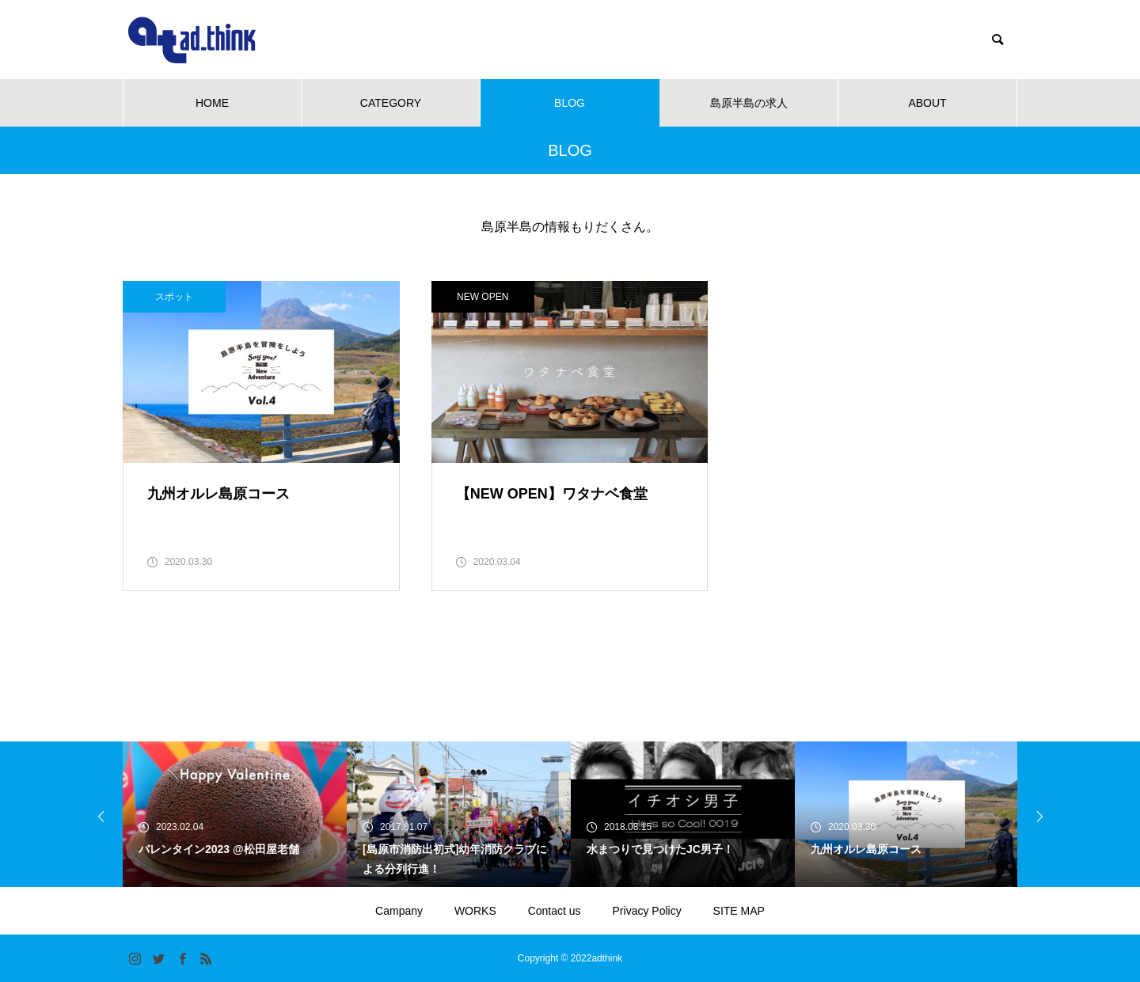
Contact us (554, 910)
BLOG (569, 103)
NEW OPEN (482, 296)
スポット (174, 296)
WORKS (475, 910)
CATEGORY (390, 103)
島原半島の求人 (749, 103)
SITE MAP (739, 910)
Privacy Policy (647, 910)
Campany (399, 910)
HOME (212, 103)
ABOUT (927, 103)
